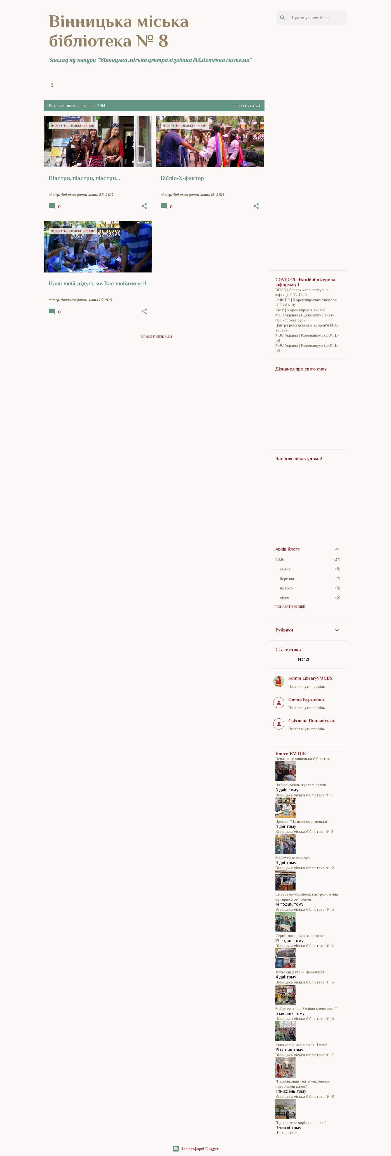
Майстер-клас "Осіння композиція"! (306, 1008)
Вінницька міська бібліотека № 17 (304, 1055)
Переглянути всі (245, 106)
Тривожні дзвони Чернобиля (299, 972)
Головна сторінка (65, 85)
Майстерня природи (292, 858)
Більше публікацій (156, 337)
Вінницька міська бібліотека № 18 (304, 1096)
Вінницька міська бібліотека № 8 (119, 30)
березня (287, 578)
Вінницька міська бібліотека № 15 (304, 982)
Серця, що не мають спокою (300, 935)
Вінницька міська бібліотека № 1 (303, 795)
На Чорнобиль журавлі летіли (300, 785)
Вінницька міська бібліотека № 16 (304, 1018)
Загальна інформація (111, 85)
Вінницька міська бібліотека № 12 (304, 868)
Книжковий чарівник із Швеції (301, 1045)
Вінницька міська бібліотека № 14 (304, 945)
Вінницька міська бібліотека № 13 (304, 909)
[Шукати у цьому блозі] (317, 18)
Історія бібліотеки (158, 85)
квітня (285, 569)
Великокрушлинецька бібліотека (303, 758)
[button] (144, 206)
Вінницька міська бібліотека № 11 (304, 831)
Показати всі (288, 1132)
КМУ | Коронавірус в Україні (300, 310)
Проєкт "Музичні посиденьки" (301, 821)
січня (284, 597)
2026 (279, 559)
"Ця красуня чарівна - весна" (300, 1122)
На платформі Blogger (196, 1148)
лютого (286, 588)
